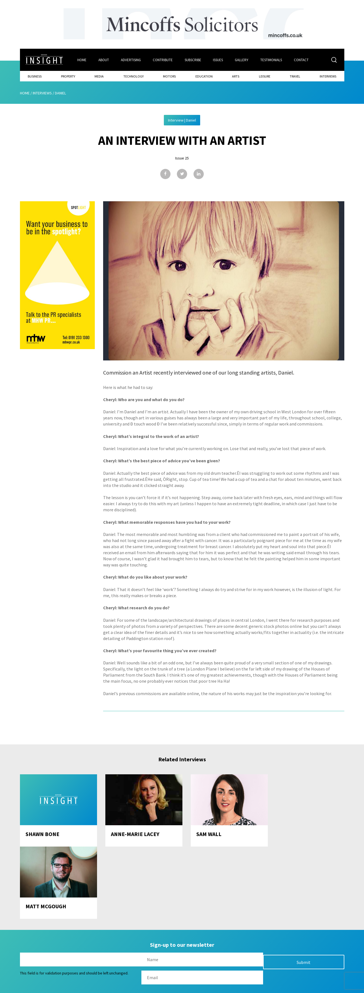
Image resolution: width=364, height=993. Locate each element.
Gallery (242, 60)
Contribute (163, 60)
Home (81, 60)
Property (68, 76)
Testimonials (271, 60)
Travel (295, 76)
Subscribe (193, 60)
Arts (235, 76)
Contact (301, 60)
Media (99, 76)
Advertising (131, 60)
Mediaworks (67, 987)
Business (35, 76)
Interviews (328, 76)
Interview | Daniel (182, 120)
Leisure (264, 76)
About (103, 60)
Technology (133, 76)
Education (204, 76)
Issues (218, 60)
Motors (169, 76)
